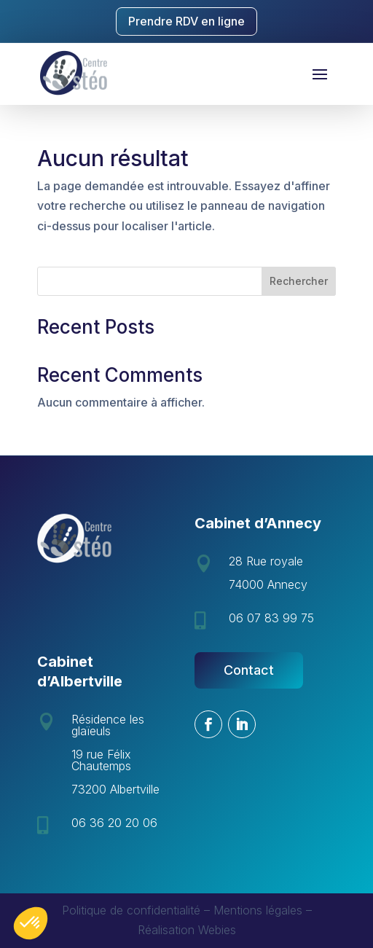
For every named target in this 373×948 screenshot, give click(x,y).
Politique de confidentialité (131, 910)
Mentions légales (257, 910)
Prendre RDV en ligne (186, 21)
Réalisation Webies (187, 929)
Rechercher (299, 281)
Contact (249, 670)
